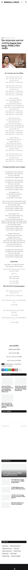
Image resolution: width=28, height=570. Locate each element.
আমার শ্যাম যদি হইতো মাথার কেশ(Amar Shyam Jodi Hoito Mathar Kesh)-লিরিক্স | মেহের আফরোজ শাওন (7, 389)
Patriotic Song (5, 556)
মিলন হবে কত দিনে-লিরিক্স (14, 353)
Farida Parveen (18, 364)
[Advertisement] (14, 21)
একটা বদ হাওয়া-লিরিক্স (14, 349)
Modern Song (17, 551)
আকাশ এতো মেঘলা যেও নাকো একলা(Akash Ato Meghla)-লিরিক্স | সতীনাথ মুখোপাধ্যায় (7, 405)
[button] (2, 2)
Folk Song (4, 366)
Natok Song (5, 553)
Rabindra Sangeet (15, 556)
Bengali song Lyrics (10, 37)
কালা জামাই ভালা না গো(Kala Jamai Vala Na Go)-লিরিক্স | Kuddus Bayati (17, 481)
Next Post (23, 426)
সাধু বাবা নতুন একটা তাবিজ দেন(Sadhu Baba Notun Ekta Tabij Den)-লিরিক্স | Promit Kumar (21, 388)
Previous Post (5, 426)
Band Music (5, 546)
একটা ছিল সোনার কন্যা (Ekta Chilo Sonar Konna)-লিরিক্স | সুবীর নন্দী (18, 496)
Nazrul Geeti (13, 553)
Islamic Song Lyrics (7, 551)
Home (2, 37)
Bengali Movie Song (15, 546)
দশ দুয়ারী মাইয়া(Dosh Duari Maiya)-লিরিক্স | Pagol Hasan (18, 488)
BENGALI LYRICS (11, 2)
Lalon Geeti (9, 366)
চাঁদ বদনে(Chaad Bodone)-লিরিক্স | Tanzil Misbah (17, 503)
